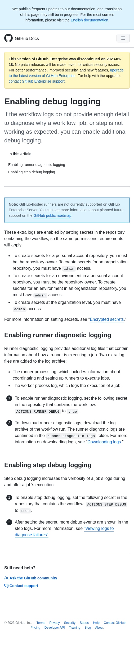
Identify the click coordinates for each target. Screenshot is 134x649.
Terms (41, 623)
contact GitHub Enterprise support (37, 81)
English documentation (89, 20)
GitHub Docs (27, 38)
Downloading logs (104, 442)
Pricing (35, 627)
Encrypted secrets (107, 319)
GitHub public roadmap (52, 215)
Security (69, 623)
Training (75, 627)
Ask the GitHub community (30, 578)
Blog (87, 627)
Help (96, 623)
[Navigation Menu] (123, 38)
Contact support (21, 586)
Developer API (54, 627)
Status (84, 623)
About (99, 627)
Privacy (54, 623)
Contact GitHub (115, 623)
